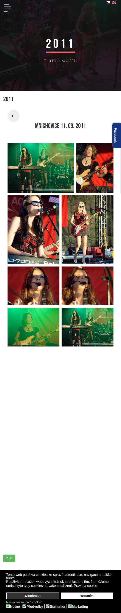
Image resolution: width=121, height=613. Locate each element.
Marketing (80, 606)
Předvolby (34, 606)
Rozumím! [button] (87, 595)
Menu (7, 8)
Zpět (9, 558)
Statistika (57, 606)
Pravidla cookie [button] (85, 586)
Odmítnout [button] (33, 595)
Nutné (15, 606)
